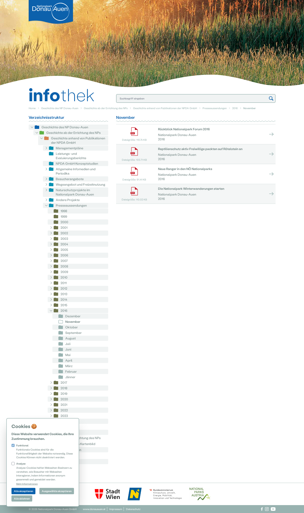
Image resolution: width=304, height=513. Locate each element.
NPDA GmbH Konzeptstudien (77, 163)
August (70, 338)
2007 (64, 261)
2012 (64, 288)
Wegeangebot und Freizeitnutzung (80, 184)
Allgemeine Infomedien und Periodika (76, 171)
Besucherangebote (70, 179)
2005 (64, 249)
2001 (64, 227)
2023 (64, 416)
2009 (64, 272)
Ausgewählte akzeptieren (57, 490)
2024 (64, 421)
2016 (235, 108)
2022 (64, 410)
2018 (64, 388)
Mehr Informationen (27, 483)
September (73, 332)
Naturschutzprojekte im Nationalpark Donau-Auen (75, 192)
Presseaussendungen (215, 108)
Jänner (70, 377)
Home (32, 108)
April (68, 360)
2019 (64, 393)
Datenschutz (133, 508)
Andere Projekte (68, 200)
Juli (67, 344)
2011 (64, 283)
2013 (64, 294)
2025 (64, 427)
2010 (64, 277)
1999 (64, 216)
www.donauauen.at (94, 508)
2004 (64, 244)
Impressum (115, 508)
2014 (64, 299)
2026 (64, 432)
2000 (64, 222)
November (72, 321)
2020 (64, 399)
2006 (64, 255)
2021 (64, 404)
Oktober (71, 327)
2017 (64, 382)
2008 (64, 266)
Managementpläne (69, 148)
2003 (64, 238)
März (69, 366)
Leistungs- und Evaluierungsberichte (71, 156)
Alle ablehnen (22, 498)
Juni (68, 349)
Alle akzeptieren (23, 490)
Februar (71, 371)
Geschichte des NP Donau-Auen (59, 108)
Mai (67, 355)
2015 (64, 305)
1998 (64, 211)
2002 (64, 233)
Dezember (72, 316)
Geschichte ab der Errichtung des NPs (106, 108)
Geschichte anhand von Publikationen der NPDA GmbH (165, 108)
